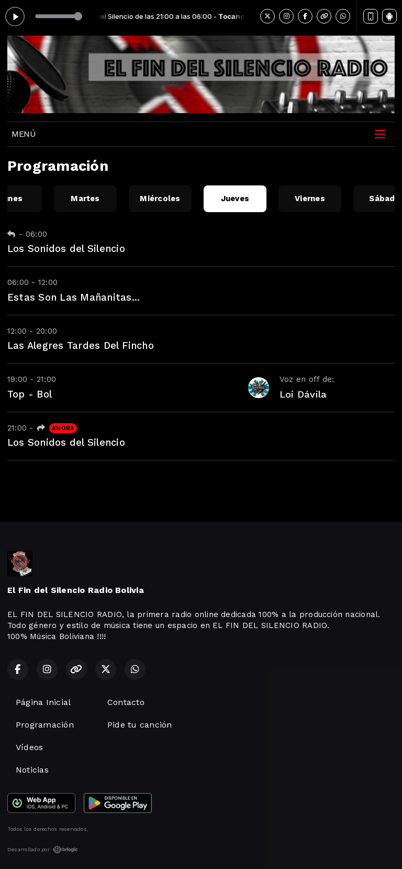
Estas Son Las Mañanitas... (73, 297)
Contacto (125, 702)
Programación (45, 725)
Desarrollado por (42, 849)
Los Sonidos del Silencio (66, 248)
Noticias (32, 770)
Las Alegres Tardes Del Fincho (80, 345)
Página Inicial (43, 702)
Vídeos (29, 747)
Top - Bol (29, 394)
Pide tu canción (139, 725)
